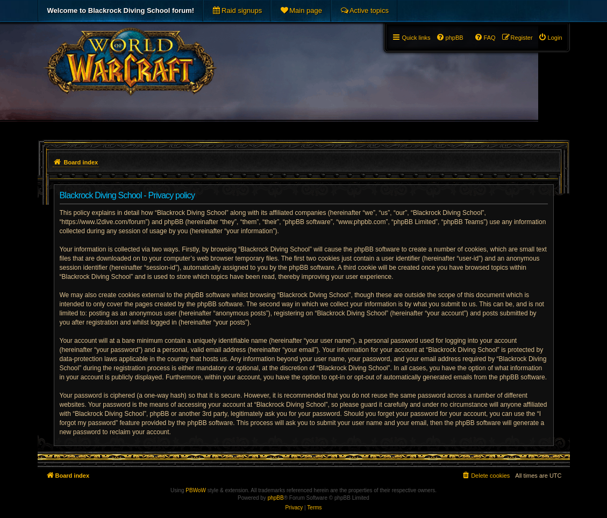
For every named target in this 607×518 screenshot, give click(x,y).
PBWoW (195, 490)
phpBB (276, 498)
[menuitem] (237, 10)
